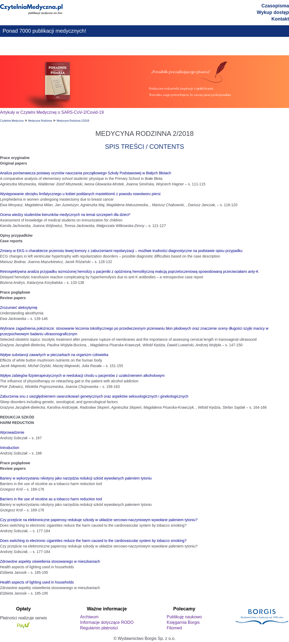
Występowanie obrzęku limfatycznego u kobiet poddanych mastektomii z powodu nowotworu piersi (80, 194)
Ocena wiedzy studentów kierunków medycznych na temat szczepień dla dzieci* (65, 215)
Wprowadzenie (12, 432)
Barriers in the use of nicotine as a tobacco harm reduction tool (51, 499)
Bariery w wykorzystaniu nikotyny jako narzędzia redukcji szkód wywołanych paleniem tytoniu (76, 478)
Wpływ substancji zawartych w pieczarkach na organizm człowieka (54, 355)
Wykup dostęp (273, 12)
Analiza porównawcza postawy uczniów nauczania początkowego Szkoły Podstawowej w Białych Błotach (85, 173)
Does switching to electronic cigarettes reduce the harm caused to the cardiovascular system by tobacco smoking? (93, 541)
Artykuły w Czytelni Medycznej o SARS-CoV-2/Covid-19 (52, 112)
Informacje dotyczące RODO (107, 622)
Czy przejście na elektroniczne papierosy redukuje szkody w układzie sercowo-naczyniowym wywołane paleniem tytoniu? (99, 520)
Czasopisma (275, 5)
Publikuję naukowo (184, 617)
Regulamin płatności (99, 628)
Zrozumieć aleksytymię (18, 307)
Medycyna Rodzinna (40, 120)
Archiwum (89, 617)
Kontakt (280, 19)
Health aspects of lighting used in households (37, 582)
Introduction (9, 448)
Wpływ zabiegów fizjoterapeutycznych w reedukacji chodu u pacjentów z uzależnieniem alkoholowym (82, 375)
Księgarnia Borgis (183, 622)
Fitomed (174, 628)
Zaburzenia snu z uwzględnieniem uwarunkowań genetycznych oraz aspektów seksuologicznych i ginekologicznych (94, 396)
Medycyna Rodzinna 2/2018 (73, 120)
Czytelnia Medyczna (11, 120)
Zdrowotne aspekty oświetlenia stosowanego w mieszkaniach (50, 561)
